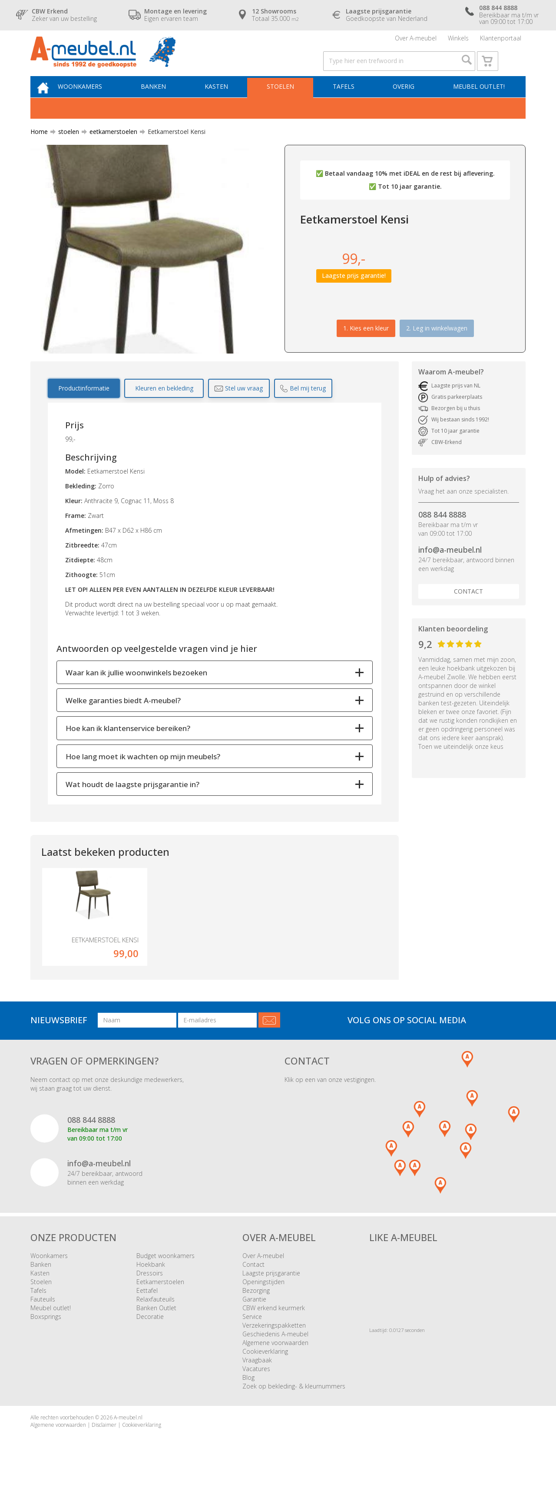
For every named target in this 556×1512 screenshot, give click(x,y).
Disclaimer (104, 1460)
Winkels (458, 41)
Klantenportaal (500, 41)
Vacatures (256, 1404)
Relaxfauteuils (155, 1335)
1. (366, 346)
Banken (165, 103)
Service (252, 1352)
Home (39, 150)
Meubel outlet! (477, 103)
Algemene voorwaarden (275, 1378)
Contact (468, 609)
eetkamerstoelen (110, 150)
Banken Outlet (156, 1343)
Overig (405, 103)
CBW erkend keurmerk (273, 1343)
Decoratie (150, 1352)
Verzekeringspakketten (274, 1361)
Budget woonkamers (165, 1291)
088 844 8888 (442, 532)
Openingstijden (263, 1317)
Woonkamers (94, 103)
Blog (248, 1413)
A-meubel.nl (128, 1453)
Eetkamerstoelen (160, 1317)
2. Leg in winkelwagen (436, 346)
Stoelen (286, 103)
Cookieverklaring (265, 1387)
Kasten (225, 103)
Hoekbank (150, 1300)
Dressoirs (149, 1309)
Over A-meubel (416, 41)
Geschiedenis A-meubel (275, 1369)
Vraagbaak (257, 1396)
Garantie (254, 1335)
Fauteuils (42, 1335)
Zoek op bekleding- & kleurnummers (293, 1422)
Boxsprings (45, 1352)
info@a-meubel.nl (450, 568)
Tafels (347, 103)
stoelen (65, 150)
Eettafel (147, 1326)
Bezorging (256, 1326)
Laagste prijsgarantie (271, 1309)
